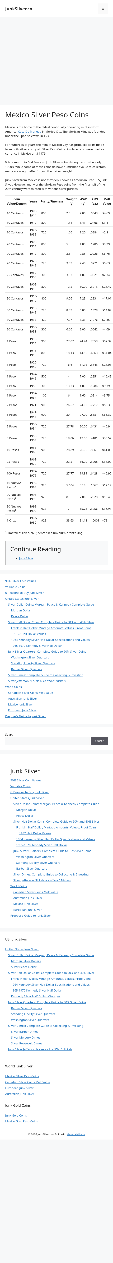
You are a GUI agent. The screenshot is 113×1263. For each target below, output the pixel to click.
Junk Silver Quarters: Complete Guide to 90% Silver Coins (47, 651)
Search (10, 734)
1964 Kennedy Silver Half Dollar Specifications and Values (50, 640)
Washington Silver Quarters (30, 657)
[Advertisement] (40, 59)
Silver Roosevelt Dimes (26, 1043)
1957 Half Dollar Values (30, 634)
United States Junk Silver (22, 599)
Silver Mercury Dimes (25, 1037)
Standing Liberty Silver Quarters (33, 663)
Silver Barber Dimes (24, 1032)
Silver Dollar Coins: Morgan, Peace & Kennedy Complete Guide (51, 604)
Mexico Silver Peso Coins (22, 1076)
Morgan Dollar (21, 610)
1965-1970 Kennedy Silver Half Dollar (36, 646)
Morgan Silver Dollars (26, 961)
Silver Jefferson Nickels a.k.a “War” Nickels (37, 681)
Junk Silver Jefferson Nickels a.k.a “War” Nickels (40, 1049)
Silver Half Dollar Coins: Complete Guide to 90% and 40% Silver (51, 622)
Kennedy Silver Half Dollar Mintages (35, 996)
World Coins (13, 687)
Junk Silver (26, 558)
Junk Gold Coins (16, 1115)
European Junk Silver (22, 710)
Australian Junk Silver (22, 698)
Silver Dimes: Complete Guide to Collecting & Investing (45, 675)
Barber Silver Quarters (26, 669)
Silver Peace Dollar (23, 967)
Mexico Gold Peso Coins (21, 1121)
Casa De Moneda (29, 131)
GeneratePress (76, 1134)
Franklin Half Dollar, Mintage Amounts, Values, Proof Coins (51, 628)
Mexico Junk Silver (20, 704)
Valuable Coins (15, 587)
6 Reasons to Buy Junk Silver (24, 593)
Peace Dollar (19, 616)
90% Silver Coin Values (20, 581)
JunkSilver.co (18, 9)
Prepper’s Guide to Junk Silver (25, 716)
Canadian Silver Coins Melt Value (30, 693)
